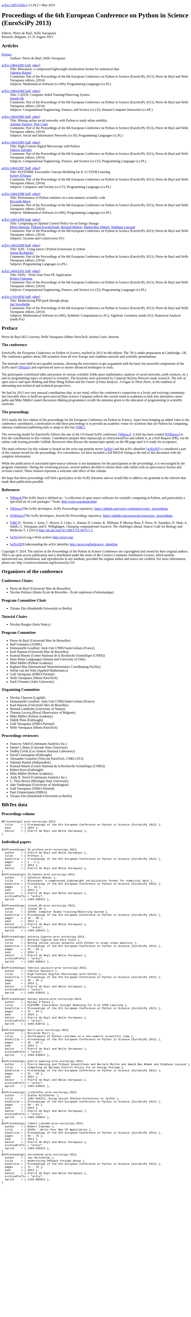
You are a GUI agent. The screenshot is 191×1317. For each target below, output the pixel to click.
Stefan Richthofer (21, 253)
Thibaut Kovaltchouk (45, 227)
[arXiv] (109, 449)
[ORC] (80, 427)
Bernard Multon (71, 227)
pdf (28, 65)
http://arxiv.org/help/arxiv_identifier (94, 544)
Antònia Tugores (21, 124)
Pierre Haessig (19, 227)
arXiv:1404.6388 (13, 194)
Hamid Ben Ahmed (96, 227)
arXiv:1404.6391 (13, 271)
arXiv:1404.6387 (13, 168)
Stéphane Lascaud (123, 227)
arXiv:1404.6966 (13, 116)
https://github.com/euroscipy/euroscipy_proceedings (138, 515)
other (35, 65)
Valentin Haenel (20, 72)
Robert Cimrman (21, 278)
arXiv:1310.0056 (13, 297)
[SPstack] (24, 367)
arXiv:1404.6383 (13, 65)
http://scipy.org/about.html (79, 501)
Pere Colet (41, 124)
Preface (7, 54)
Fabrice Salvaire (21, 150)
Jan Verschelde (20, 304)
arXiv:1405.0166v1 (14, 5)
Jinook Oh (17, 98)
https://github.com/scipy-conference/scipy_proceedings (131, 508)
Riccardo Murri (20, 201)
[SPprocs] (124, 434)
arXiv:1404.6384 (13, 91)
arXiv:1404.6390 (13, 245)
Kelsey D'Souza (20, 175)
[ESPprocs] (172, 434)
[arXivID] (153, 449)
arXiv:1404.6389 (13, 219)
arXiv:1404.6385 (13, 142)
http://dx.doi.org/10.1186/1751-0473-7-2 (66, 530)
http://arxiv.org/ (63, 537)
